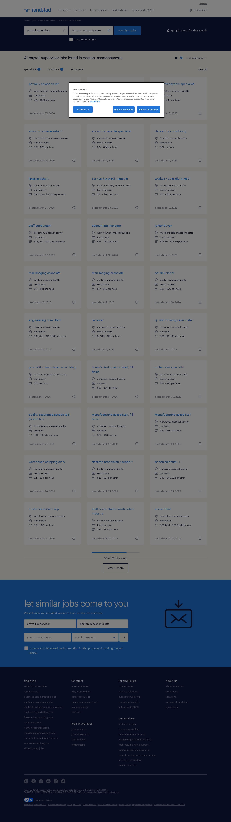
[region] (116, 100)
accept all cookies (148, 109)
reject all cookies (123, 109)
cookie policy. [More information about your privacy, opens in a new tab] (95, 101)
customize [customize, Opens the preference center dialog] (83, 109)
